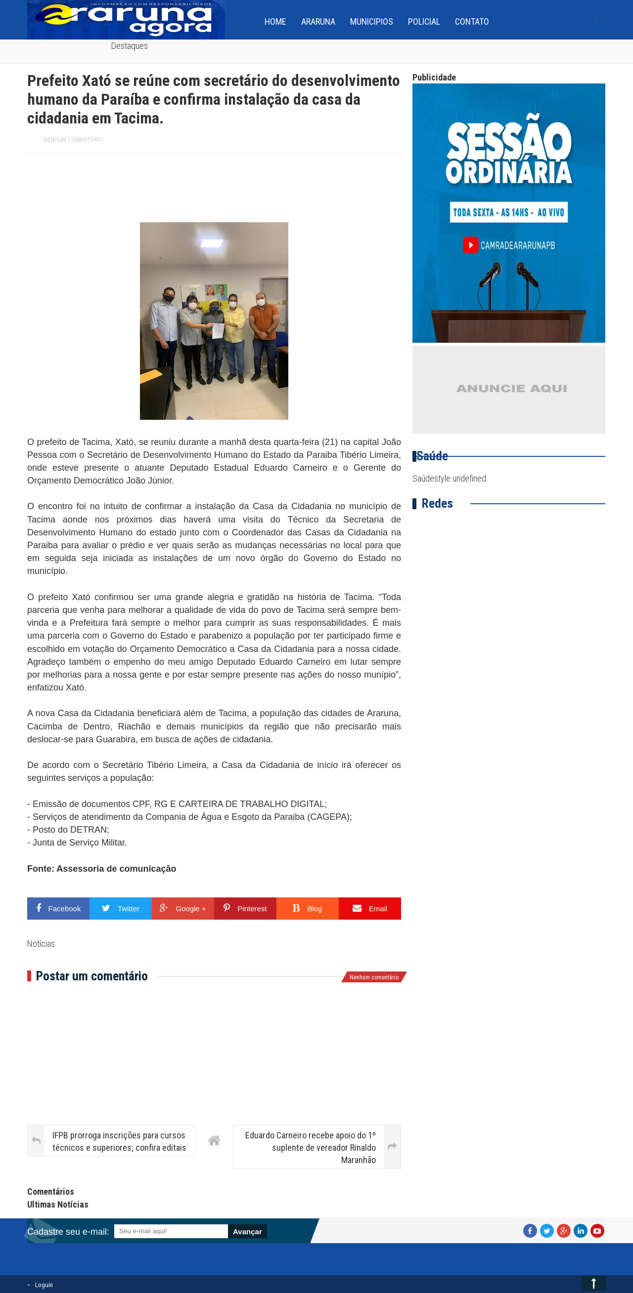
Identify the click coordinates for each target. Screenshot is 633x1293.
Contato (472, 21)
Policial (424, 21)
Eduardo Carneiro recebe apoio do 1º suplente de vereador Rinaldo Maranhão (310, 1147)
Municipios (371, 21)
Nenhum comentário (73, 139)
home (275, 21)
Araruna (318, 21)
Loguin (44, 1285)
